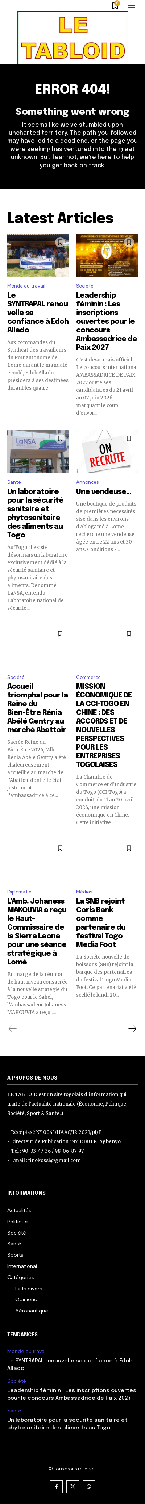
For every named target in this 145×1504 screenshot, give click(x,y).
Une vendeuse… (103, 492)
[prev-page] (12, 1028)
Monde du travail (26, 286)
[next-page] (132, 1028)
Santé (14, 482)
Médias (84, 892)
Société (85, 286)
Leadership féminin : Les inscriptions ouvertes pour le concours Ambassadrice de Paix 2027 (106, 322)
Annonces (87, 482)
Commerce (88, 677)
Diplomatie (19, 892)
